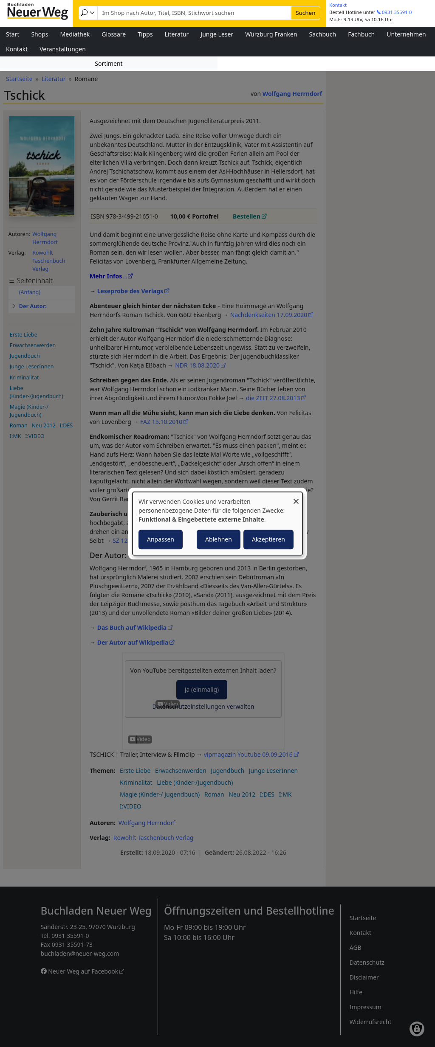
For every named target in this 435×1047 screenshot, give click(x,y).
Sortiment (108, 63)
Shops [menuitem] (39, 34)
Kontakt (338, 5)
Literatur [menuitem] (177, 34)
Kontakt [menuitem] (17, 49)
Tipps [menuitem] (145, 34)
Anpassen (160, 539)
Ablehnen (218, 539)
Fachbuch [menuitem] (361, 34)
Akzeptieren (268, 539)
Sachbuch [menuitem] (322, 34)
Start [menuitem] (12, 34)
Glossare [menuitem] (114, 34)
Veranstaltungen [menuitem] (63, 49)
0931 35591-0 (397, 12)
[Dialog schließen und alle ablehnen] (296, 497)
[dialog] (217, 524)
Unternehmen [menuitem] (406, 34)
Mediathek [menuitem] (75, 34)
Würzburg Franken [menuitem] (271, 34)
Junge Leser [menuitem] (217, 34)
